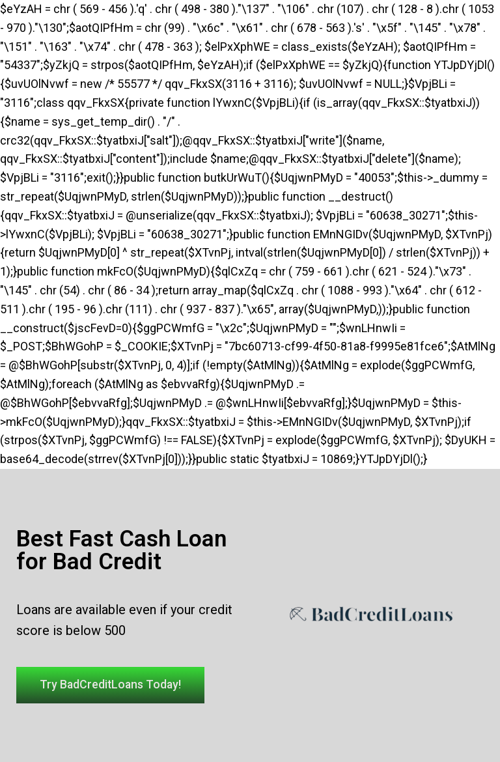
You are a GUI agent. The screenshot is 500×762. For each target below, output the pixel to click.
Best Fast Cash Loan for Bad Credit (121, 549)
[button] (114, 685)
